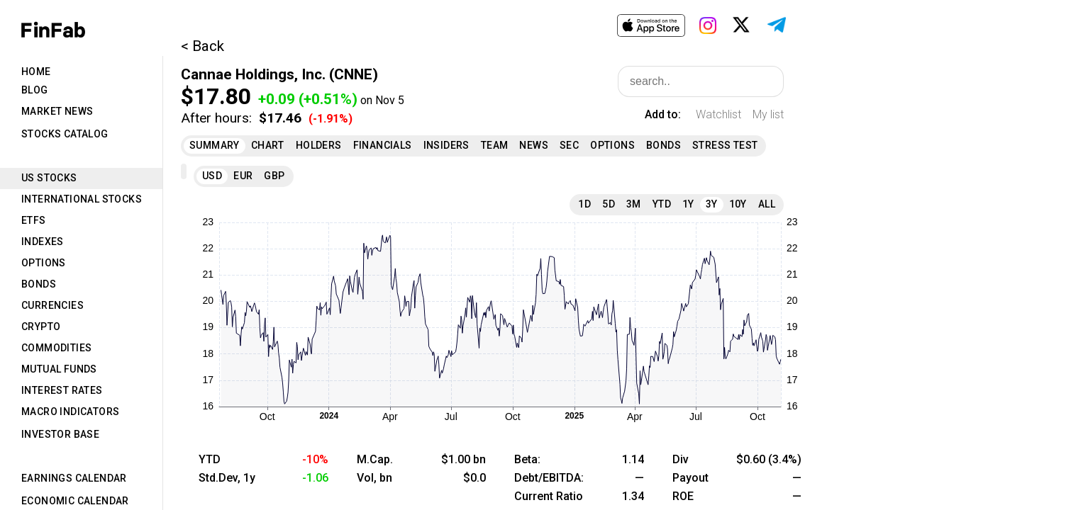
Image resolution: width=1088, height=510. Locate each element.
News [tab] (533, 145)
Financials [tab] (382, 145)
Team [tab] (495, 145)
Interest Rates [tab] (62, 390)
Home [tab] (36, 71)
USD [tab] (212, 175)
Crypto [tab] (40, 326)
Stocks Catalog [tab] (65, 134)
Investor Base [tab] (60, 434)
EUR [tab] (242, 175)
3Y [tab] (712, 204)
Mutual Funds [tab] (59, 369)
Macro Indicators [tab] (70, 411)
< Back (202, 46)
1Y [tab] (688, 204)
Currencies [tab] (52, 305)
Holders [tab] (319, 145)
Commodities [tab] (56, 347)
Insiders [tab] (446, 145)
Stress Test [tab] (724, 145)
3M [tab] (633, 204)
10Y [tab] (738, 204)
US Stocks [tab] (49, 177)
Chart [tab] (267, 145)
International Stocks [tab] (81, 199)
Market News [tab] (57, 111)
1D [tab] (584, 204)
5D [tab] (608, 204)
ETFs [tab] (33, 220)
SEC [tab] (569, 145)
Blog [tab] (34, 90)
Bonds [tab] (38, 284)
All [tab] (766, 204)
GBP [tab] (274, 175)
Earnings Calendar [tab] (74, 478)
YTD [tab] (662, 204)
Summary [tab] (214, 145)
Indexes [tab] (42, 241)
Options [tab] (43, 262)
